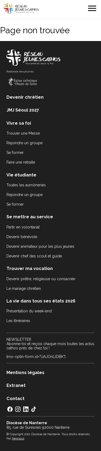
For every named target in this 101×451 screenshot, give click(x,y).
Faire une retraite (20, 162)
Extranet (16, 385)
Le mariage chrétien (23, 288)
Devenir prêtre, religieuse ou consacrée (40, 279)
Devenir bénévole (21, 237)
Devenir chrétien (25, 97)
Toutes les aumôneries (26, 185)
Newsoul (18, 438)
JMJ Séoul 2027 (22, 110)
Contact (15, 398)
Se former (15, 152)
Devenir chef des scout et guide (34, 256)
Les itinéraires (18, 321)
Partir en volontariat (23, 227)
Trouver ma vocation (29, 268)
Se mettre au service (29, 216)
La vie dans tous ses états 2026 (40, 301)
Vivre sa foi (18, 123)
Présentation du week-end (29, 311)
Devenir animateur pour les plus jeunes (40, 246)
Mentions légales (25, 372)
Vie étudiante (21, 175)
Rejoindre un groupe (24, 143)
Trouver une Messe (23, 133)
